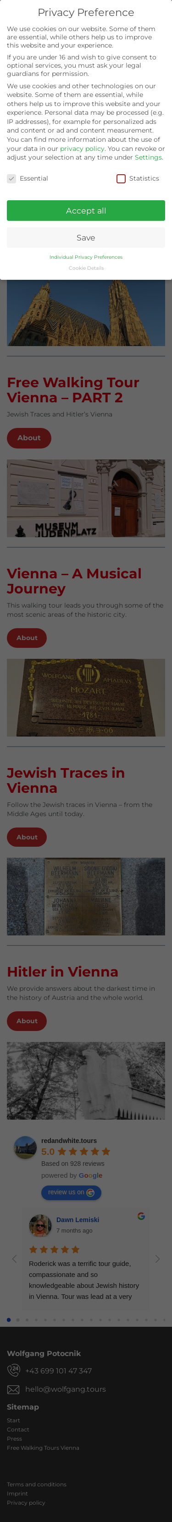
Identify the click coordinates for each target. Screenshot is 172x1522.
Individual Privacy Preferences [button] (86, 256)
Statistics (138, 178)
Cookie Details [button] (86, 268)
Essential (27, 178)
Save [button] (86, 236)
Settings (148, 157)
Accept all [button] (86, 209)
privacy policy (82, 148)
